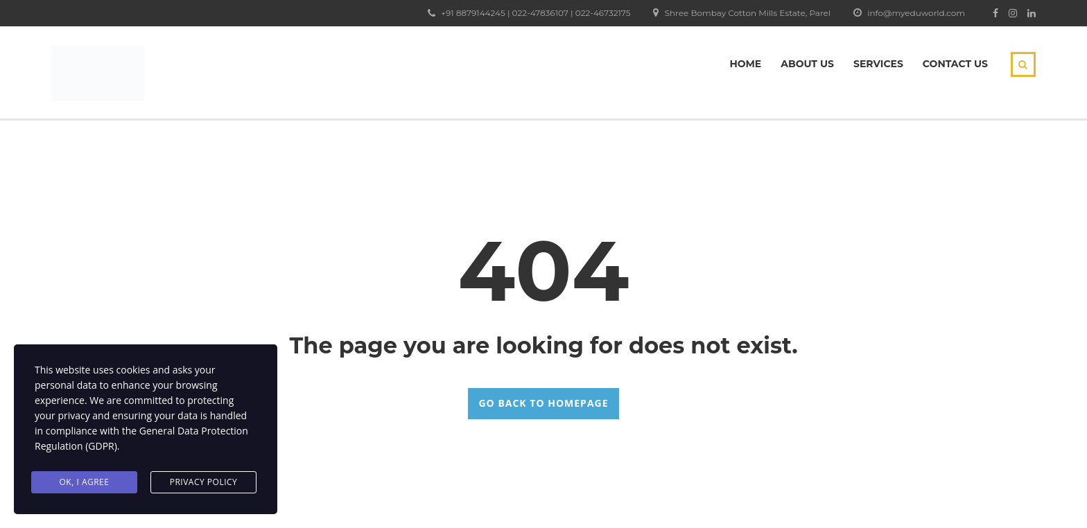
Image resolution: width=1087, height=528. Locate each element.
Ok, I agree (85, 482)
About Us (807, 64)
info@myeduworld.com (916, 13)
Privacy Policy (204, 482)
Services (878, 64)
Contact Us (955, 64)
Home (745, 64)
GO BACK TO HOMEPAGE (543, 403)
